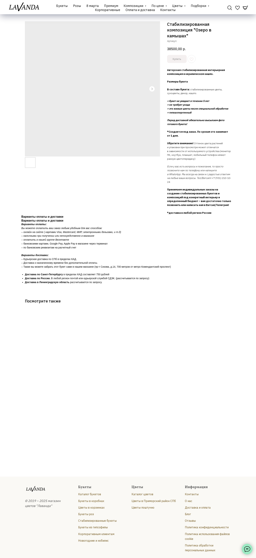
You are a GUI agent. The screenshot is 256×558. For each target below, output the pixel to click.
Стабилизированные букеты (97, 520)
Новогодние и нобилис (93, 540)
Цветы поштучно (143, 507)
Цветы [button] (177, 6)
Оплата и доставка (140, 10)
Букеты (62, 6)
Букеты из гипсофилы (93, 527)
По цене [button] (158, 6)
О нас (188, 501)
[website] (229, 7)
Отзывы (190, 520)
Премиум (111, 6)
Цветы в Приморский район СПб (154, 501)
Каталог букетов (89, 494)
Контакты (168, 10)
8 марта (92, 6)
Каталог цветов (142, 494)
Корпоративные (107, 10)
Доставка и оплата (198, 507)
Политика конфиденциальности (207, 527)
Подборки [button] (199, 6)
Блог (188, 514)
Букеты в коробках (91, 501)
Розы (77, 6)
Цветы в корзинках (91, 507)
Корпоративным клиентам (96, 534)
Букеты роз (86, 514)
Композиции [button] (134, 6)
